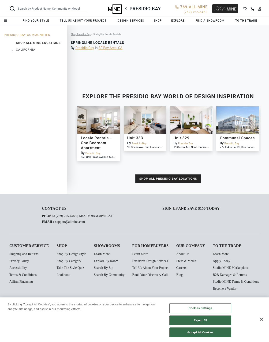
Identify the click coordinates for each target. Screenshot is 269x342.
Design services (130, 20)
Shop (157, 20)
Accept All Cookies (200, 332)
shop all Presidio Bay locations (168, 178)
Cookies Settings (200, 308)
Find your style (36, 20)
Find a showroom (209, 20)
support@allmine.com (70, 222)
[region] (134, 319)
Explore (177, 20)
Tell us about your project (83, 20)
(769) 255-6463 (66, 216)
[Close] (261, 319)
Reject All (200, 320)
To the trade (246, 20)
